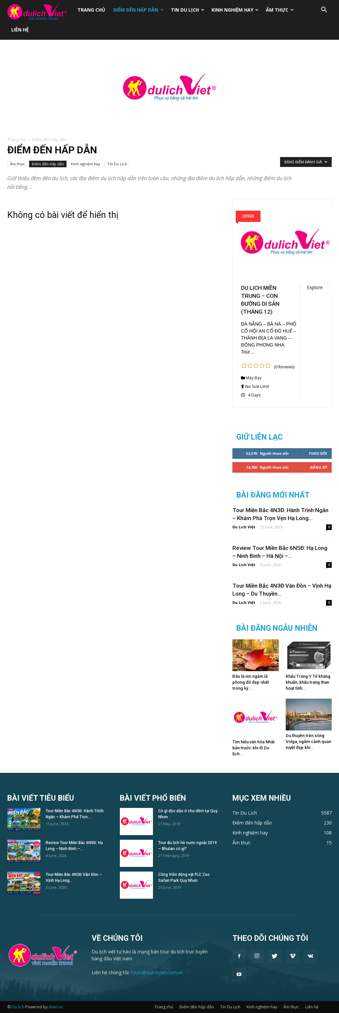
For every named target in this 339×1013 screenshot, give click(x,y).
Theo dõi (318, 453)
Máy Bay (254, 378)
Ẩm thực (280, 10)
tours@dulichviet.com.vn (157, 972)
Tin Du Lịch (187, 10)
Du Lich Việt (243, 526)
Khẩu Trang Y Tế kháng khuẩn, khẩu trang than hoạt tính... (308, 682)
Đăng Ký (318, 467)
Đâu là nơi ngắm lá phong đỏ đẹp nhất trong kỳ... (250, 682)
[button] (324, 10)
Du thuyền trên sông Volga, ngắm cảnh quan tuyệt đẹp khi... (308, 741)
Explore (315, 287)
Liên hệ (20, 30)
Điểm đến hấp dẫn (138, 10)
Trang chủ (91, 10)
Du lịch (18, 1007)
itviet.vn (56, 1007)
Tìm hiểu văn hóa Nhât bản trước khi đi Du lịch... (253, 747)
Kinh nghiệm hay (235, 10)
